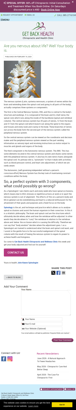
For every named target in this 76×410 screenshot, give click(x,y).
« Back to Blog (13, 277)
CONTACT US (16, 252)
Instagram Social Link (9, 358)
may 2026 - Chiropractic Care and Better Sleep (52, 368)
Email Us (30, 15)
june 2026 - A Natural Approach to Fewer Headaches (51, 360)
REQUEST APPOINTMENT (12, 15)
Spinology (8, 207)
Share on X (53, 273)
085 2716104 (69, 15)
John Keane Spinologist (27, 262)
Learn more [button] (33, 406)
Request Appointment (51, 389)
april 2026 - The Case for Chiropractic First (48, 376)
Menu (5, 19)
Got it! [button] (62, 405)
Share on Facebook (58, 273)
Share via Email (64, 273)
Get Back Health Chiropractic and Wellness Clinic (36, 241)
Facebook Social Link (3, 358)
